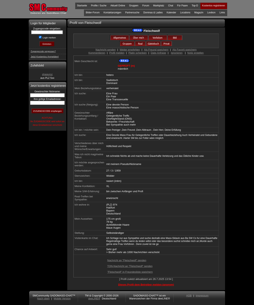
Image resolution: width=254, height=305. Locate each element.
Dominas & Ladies (153, 12)
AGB (188, 295)
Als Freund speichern (156, 49)
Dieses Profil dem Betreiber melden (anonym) (146, 284)
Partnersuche (132, 12)
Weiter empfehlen (130, 49)
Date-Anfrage (158, 52)
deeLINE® (94, 298)
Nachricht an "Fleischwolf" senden (126, 260)
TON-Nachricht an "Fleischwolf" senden (130, 266)
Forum (145, 5)
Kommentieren (97, 52)
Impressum (202, 295)
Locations (185, 12)
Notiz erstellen (195, 52)
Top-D (195, 5)
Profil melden (116, 52)
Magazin (198, 12)
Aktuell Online (117, 5)
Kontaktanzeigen (112, 12)
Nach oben (43, 298)
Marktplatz (158, 5)
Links (222, 12)
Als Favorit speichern (184, 49)
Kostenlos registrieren (213, 5)
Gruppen (133, 5)
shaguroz (47, 74)
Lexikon (211, 12)
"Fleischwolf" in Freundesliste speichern (130, 271)
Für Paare (182, 5)
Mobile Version (62, 298)
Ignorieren (177, 52)
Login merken (49, 37)
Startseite (82, 5)
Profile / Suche (98, 5)
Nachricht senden (106, 49)
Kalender (171, 12)
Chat (170, 5)
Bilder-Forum (92, 12)
